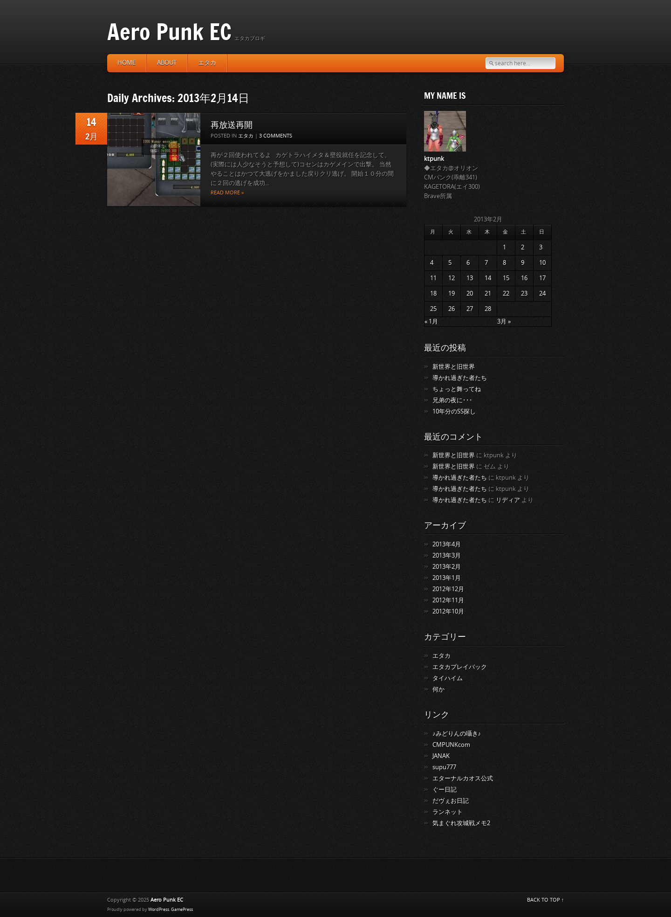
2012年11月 (448, 600)
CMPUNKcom (451, 744)
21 (488, 293)
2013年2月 (446, 566)
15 (506, 278)
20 (469, 293)
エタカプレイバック (459, 666)
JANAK (441, 755)
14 (488, 278)
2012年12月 (448, 589)
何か (438, 689)
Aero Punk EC (169, 31)
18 (433, 293)
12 (451, 278)
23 (524, 293)
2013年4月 (446, 544)
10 (542, 262)
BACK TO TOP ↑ (545, 900)
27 (469, 308)
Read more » (227, 193)
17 (542, 278)
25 (433, 308)
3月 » (504, 321)
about (167, 62)
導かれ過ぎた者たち (459, 377)
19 (451, 293)
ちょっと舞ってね (456, 389)
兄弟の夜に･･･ (452, 400)
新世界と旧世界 (453, 366)
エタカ (207, 62)
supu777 (444, 767)
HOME (126, 62)
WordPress (158, 909)
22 (506, 293)
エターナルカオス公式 (462, 778)
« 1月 (431, 321)
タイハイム (447, 678)
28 (488, 308)
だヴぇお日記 (450, 800)
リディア (508, 499)
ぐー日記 (444, 789)
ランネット (447, 811)
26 (451, 308)
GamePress (182, 909)
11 (433, 278)
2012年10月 (448, 611)
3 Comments (275, 136)
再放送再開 (232, 124)
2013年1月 (446, 577)
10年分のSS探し (454, 411)
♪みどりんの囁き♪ (456, 733)
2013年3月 (446, 555)
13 (469, 278)
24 (542, 293)
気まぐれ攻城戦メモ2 (461, 823)
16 (524, 278)
